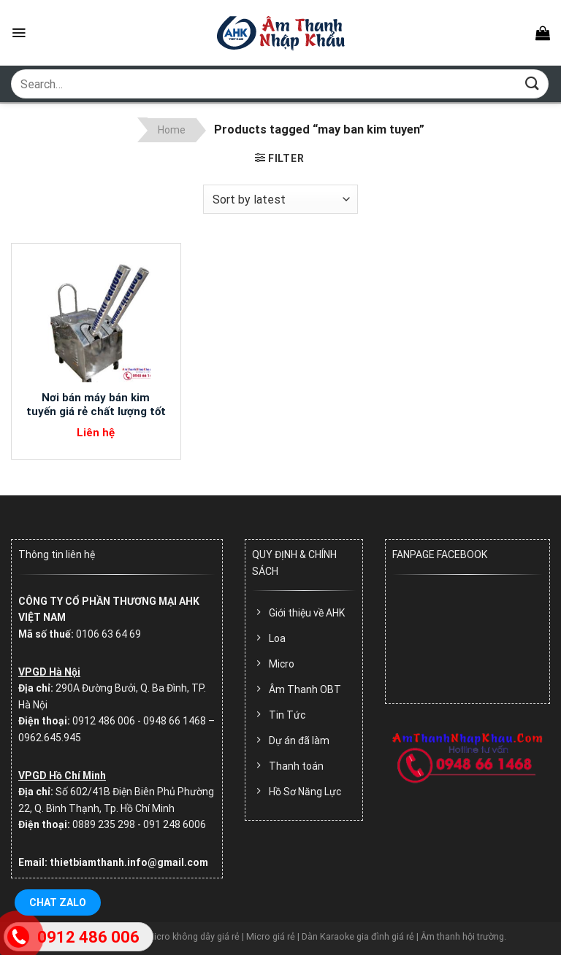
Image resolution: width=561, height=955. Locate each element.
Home (172, 130)
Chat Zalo (57, 902)
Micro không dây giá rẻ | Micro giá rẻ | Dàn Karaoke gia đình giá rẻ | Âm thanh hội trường (325, 936)
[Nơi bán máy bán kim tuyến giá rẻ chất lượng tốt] (96, 316)
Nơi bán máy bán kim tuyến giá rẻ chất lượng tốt (96, 405)
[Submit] (532, 83)
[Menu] (18, 33)
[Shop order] (280, 199)
